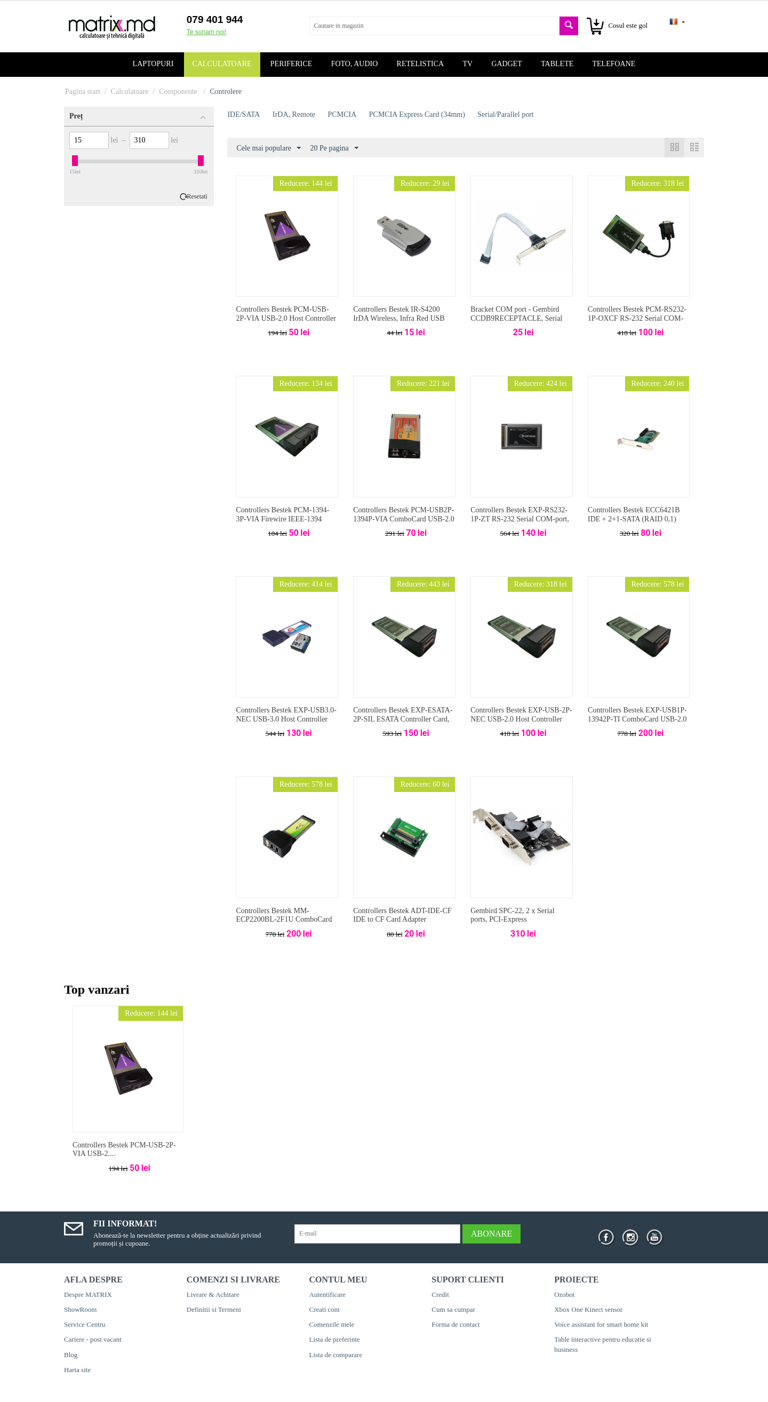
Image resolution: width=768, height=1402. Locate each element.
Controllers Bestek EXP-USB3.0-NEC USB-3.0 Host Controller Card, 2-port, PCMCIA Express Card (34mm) (286, 723)
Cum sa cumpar (453, 1309)
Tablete (557, 64)
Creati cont (324, 1309)
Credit (440, 1294)
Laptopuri (153, 64)
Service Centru (85, 1324)
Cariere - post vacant (93, 1339)
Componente (179, 92)
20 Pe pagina (334, 148)
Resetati (197, 197)
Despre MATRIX (88, 1294)
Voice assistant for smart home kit (601, 1324)
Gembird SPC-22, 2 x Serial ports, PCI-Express (512, 915)
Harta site (77, 1370)
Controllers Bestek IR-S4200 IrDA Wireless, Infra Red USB (398, 313)
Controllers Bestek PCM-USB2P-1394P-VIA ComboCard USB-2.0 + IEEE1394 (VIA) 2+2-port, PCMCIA (403, 523)
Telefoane (614, 64)
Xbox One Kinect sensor (588, 1309)
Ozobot (564, 1294)
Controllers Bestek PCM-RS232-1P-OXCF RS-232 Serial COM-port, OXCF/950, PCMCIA (637, 318)
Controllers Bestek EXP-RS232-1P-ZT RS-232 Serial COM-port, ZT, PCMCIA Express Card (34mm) (519, 523)
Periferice (291, 64)
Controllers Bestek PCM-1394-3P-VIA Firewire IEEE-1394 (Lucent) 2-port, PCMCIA (282, 519)
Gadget (506, 64)
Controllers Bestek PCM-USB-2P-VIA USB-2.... (124, 1149)
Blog (70, 1355)
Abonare (491, 1233)
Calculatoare (222, 64)
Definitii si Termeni (214, 1309)
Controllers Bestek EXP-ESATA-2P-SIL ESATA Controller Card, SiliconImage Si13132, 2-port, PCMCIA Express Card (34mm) (402, 723)
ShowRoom (80, 1309)
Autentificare (327, 1294)
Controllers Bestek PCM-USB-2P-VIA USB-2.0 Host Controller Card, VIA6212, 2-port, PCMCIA (286, 318)
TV (467, 64)
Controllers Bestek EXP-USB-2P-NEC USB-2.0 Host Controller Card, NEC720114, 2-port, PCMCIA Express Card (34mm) (521, 723)
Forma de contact (455, 1324)
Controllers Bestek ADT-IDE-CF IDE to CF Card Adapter (402, 915)
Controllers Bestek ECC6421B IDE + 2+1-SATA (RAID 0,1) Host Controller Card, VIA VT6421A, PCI (634, 523)
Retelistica (420, 64)
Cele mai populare (268, 148)
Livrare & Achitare (213, 1294)
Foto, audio (354, 64)
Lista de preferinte (334, 1339)
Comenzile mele (332, 1324)
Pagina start (82, 92)
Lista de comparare (336, 1355)
